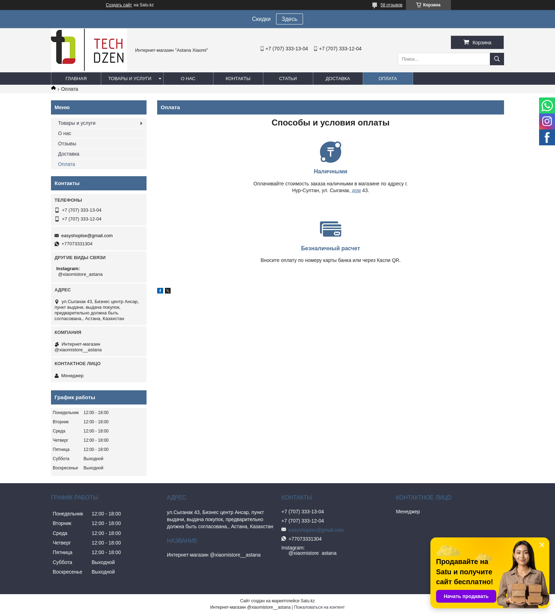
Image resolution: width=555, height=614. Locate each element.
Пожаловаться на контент (319, 607)
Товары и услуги (129, 78)
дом (269, 190)
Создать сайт (119, 4)
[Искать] (497, 59)
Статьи (288, 78)
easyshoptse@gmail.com (87, 235)
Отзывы (67, 143)
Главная (76, 78)
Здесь (289, 19)
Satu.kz (308, 600)
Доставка (338, 78)
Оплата (388, 78)
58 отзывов (391, 4)
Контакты (237, 78)
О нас (188, 78)
